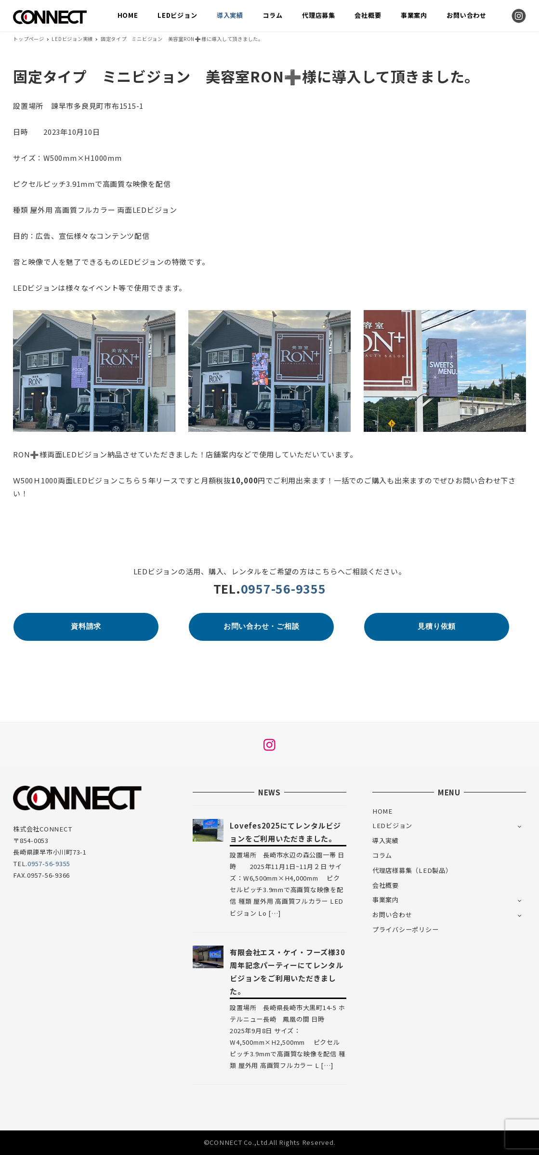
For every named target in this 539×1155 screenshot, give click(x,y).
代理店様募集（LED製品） (412, 870)
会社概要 (385, 885)
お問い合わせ (392, 914)
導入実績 (385, 840)
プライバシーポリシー (405, 929)
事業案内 (385, 899)
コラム (382, 855)
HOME (382, 811)
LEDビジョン (392, 825)
